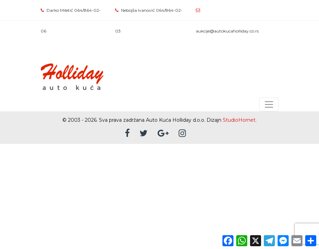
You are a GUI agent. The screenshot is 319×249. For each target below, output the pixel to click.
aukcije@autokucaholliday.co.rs (227, 31)
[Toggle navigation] (269, 104)
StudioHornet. (240, 120)
